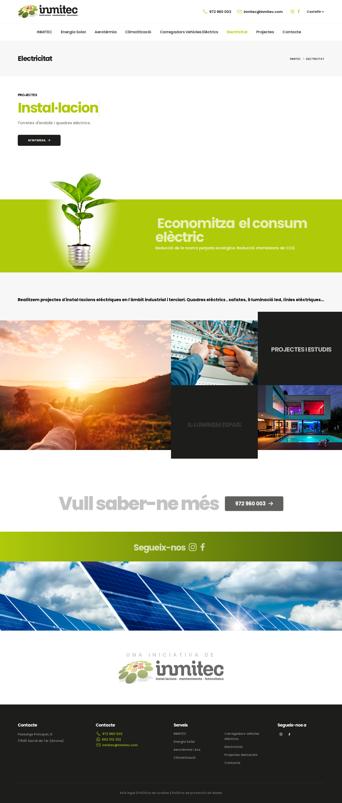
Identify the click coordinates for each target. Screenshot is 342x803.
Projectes (265, 32)
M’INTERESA (39, 140)
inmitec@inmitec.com (260, 11)
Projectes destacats (241, 755)
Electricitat (237, 32)
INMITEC (44, 32)
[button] (315, 11)
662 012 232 (109, 739)
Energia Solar (73, 32)
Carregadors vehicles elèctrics (189, 32)
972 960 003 (217, 11)
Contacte (291, 32)
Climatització (138, 32)
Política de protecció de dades (197, 793)
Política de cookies (153, 793)
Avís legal (127, 793)
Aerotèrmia (105, 32)
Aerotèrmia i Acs (187, 749)
